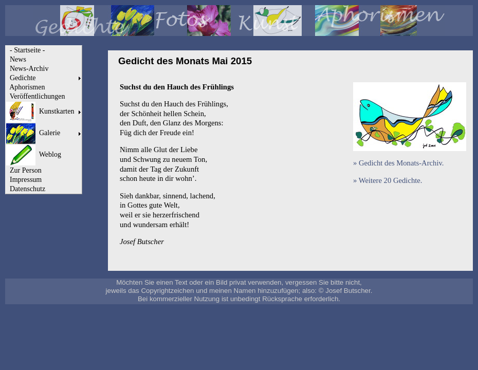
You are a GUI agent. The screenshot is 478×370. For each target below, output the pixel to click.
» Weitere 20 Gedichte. (387, 180)
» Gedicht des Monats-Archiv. (398, 163)
